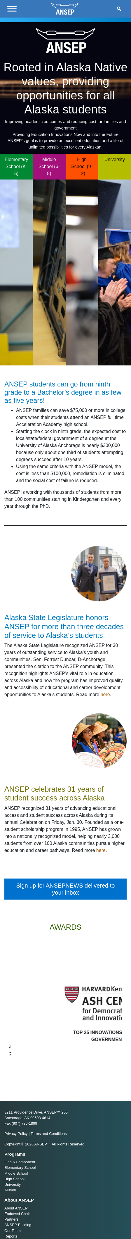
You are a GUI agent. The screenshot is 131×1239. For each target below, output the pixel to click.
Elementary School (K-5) (16, 166)
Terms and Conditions (49, 1133)
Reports (11, 1236)
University (114, 159)
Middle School (16, 1173)
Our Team (12, 1230)
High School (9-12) (81, 166)
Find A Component (19, 1162)
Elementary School (20, 1167)
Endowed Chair (17, 1214)
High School (14, 1179)
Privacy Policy (16, 1133)
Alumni (10, 1190)
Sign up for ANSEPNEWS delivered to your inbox (65, 889)
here (105, 694)
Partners (11, 1219)
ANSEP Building (17, 1225)
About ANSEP (16, 1208)
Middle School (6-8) (49, 166)
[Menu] (12, 8)
